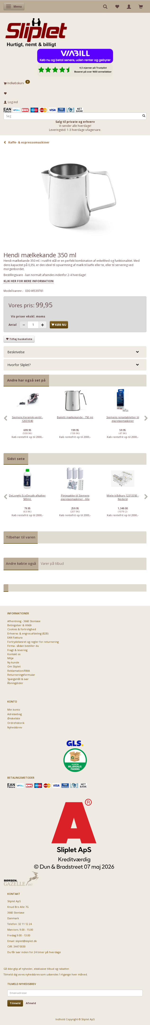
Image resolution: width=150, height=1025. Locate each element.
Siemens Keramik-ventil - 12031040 (27, 419)
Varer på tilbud (52, 563)
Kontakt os (13, 654)
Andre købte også (21, 563)
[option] (27, 421)
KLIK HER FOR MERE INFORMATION (29, 281)
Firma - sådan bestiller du (23, 646)
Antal (13, 325)
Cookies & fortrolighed (21, 629)
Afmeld (31, 1003)
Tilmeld (15, 1003)
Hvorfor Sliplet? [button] (19, 365)
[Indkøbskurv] (75, 82)
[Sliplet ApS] (36, 31)
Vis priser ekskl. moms (28, 316)
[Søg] (143, 116)
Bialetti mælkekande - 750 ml (75, 417)
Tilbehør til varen (20, 537)
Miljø (10, 658)
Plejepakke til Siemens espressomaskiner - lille (75, 497)
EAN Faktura (15, 637)
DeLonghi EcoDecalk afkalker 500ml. (27, 497)
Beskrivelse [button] (16, 352)
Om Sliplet (14, 666)
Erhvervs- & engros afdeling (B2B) (27, 633)
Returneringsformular (21, 674)
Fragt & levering (17, 650)
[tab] (75, 352)
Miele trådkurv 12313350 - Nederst (123, 497)
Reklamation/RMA (18, 670)
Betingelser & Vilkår (19, 625)
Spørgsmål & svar (18, 679)
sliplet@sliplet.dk (26, 941)
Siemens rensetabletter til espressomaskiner (122, 419)
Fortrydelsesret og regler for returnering (33, 641)
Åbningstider (15, 683)
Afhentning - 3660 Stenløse (24, 621)
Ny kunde (13, 662)
